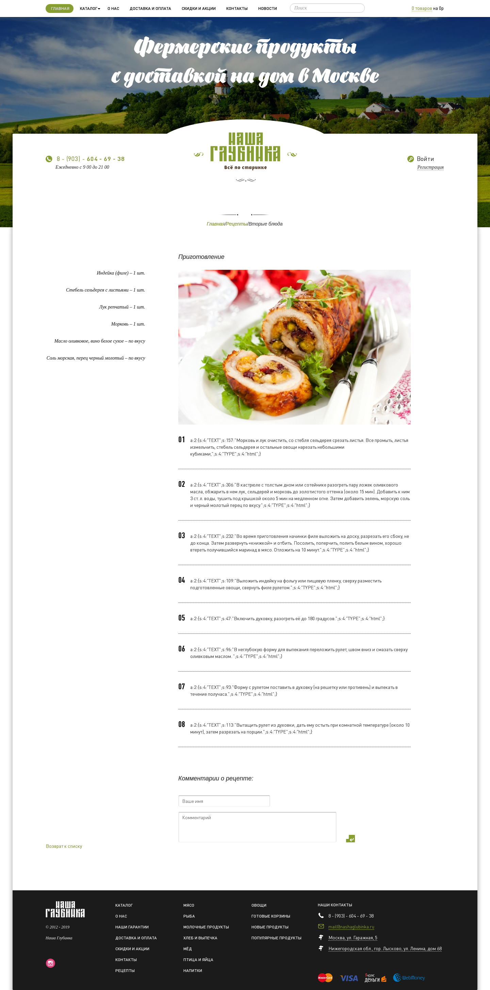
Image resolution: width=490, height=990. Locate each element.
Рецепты (236, 224)
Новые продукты (270, 926)
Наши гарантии (132, 926)
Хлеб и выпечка (200, 937)
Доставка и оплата (150, 8)
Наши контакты (335, 904)
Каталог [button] (90, 8)
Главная (62, 8)
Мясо (188, 905)
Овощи (258, 905)
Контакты (237, 8)
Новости (267, 8)
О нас (113, 8)
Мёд (187, 948)
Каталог (124, 905)
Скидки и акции (199, 8)
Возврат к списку (64, 846)
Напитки (192, 970)
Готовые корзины (270, 916)
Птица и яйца (198, 959)
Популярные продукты (276, 937)
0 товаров (422, 8)
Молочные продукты (206, 926)
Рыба (189, 916)
